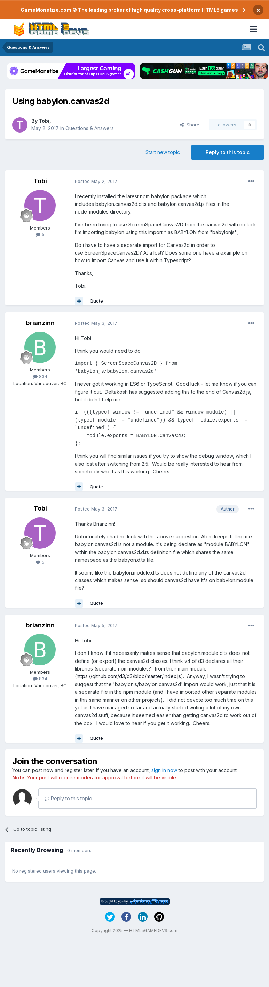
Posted (96, 181)
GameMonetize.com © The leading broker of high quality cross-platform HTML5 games (129, 10)
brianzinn (40, 323)
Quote (96, 301)
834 (40, 376)
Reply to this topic (228, 152)
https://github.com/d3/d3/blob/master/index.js (129, 676)
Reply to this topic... (70, 798)
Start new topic (162, 152)
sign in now (164, 770)
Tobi (44, 121)
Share (189, 124)
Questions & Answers (89, 128)
